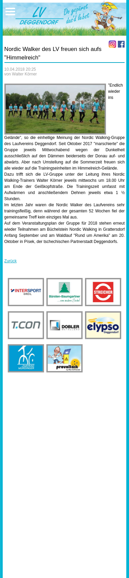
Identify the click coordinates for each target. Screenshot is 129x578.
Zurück (10, 261)
